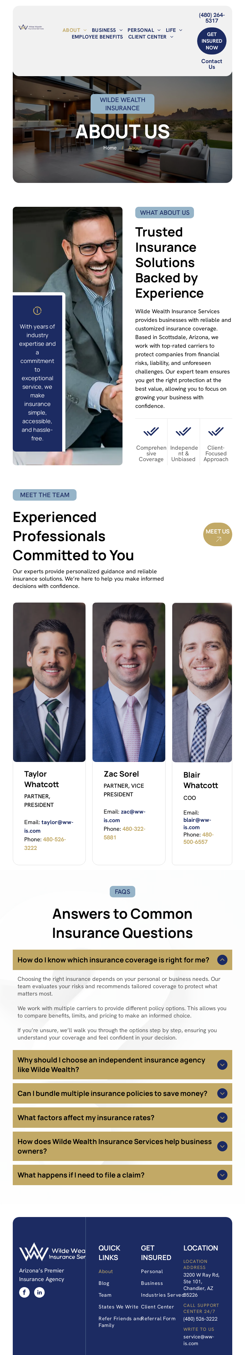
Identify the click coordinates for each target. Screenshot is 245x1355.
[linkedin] (39, 1293)
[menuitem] (74, 30)
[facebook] (24, 1293)
